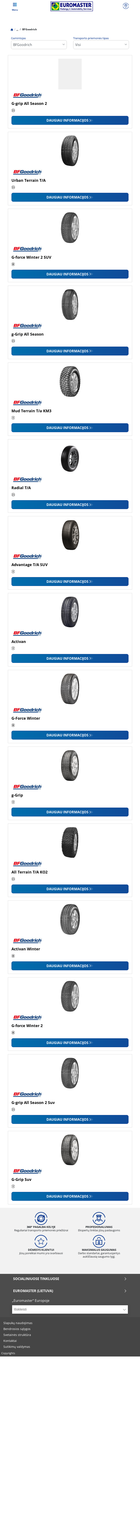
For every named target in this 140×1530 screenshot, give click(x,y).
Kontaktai (10, 1341)
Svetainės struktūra (17, 1335)
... (17, 29)
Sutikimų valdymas (16, 1347)
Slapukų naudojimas (17, 1323)
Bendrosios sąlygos (17, 1329)
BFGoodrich (29, 29)
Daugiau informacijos (67, 120)
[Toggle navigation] (15, 6)
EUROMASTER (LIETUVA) (70, 1291)
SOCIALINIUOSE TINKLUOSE (70, 1278)
